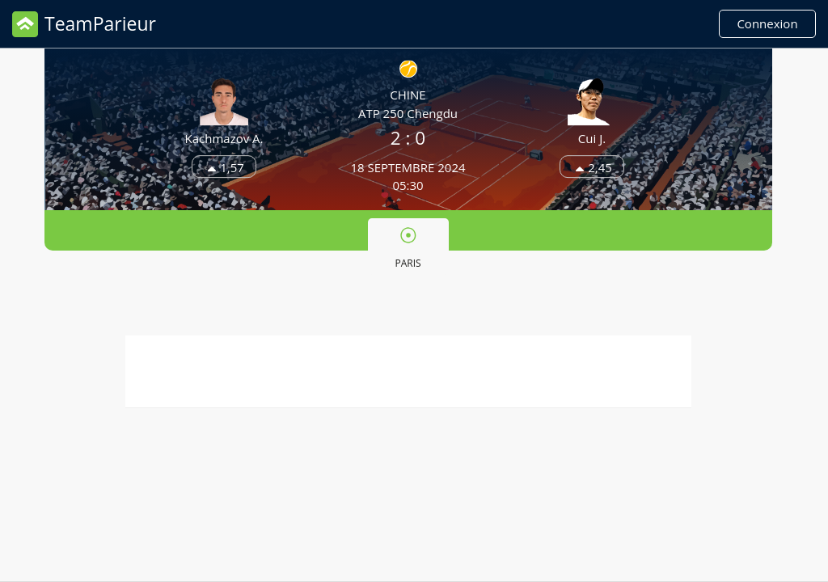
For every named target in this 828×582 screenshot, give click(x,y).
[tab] (408, 246)
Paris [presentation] (407, 248)
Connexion (767, 23)
